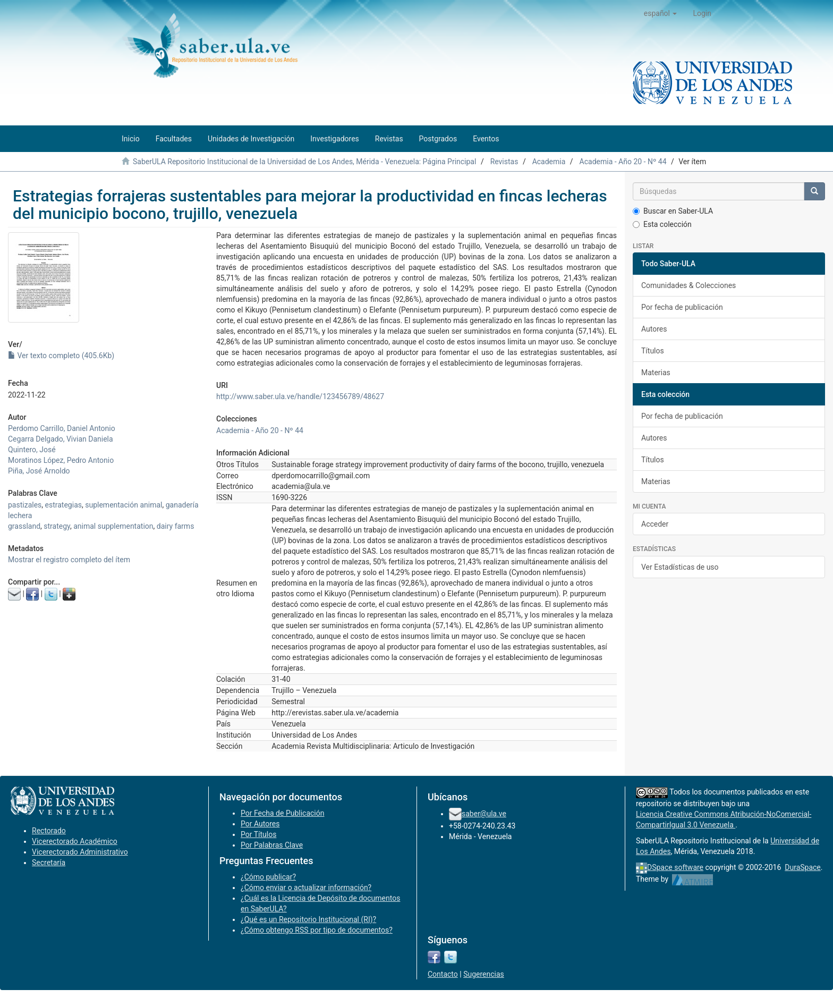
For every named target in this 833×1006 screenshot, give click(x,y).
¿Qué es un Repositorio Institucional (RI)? (308, 919)
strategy (57, 526)
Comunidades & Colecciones (688, 285)
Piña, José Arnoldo (39, 471)
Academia (549, 161)
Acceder (654, 524)
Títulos (652, 350)
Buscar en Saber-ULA (673, 211)
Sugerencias (483, 974)
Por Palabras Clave (272, 845)
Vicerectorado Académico (74, 841)
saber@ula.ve (484, 813)
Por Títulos (258, 834)
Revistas (504, 161)
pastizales (24, 505)
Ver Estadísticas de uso (680, 567)
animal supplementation (113, 526)
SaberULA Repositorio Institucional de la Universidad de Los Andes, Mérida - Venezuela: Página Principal (304, 161)
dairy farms (175, 526)
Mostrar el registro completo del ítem (69, 559)
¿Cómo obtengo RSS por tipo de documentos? (317, 930)
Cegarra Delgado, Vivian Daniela (60, 439)
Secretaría (48, 862)
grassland (24, 526)
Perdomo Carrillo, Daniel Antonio (61, 428)
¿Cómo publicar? (268, 877)
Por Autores (260, 823)
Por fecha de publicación (682, 307)
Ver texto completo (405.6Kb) (61, 355)
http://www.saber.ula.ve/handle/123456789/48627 (300, 396)
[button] (660, 13)
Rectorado (49, 830)
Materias (655, 372)
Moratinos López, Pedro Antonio (61, 460)
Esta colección (662, 224)
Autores (654, 329)
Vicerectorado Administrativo (80, 852)
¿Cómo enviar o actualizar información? (306, 887)
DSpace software (675, 867)
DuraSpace (803, 867)
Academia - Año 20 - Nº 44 (623, 161)
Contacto (443, 974)
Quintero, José (32, 449)
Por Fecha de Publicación (283, 813)
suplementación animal (123, 505)
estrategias (63, 505)
